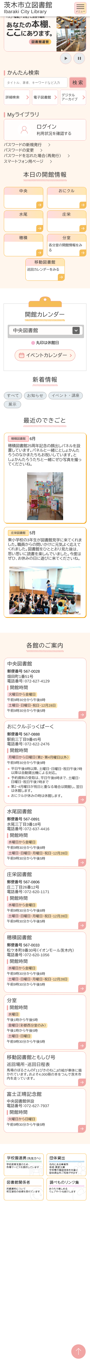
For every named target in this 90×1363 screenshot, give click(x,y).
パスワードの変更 (19, 150)
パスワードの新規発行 (23, 145)
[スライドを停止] (79, 58)
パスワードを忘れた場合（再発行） (32, 156)
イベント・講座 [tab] (66, 395)
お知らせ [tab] (35, 395)
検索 (78, 82)
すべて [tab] (13, 395)
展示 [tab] (12, 404)
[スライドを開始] (66, 58)
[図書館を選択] (46, 330)
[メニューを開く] (80, 8)
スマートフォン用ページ (23, 161)
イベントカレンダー (46, 355)
